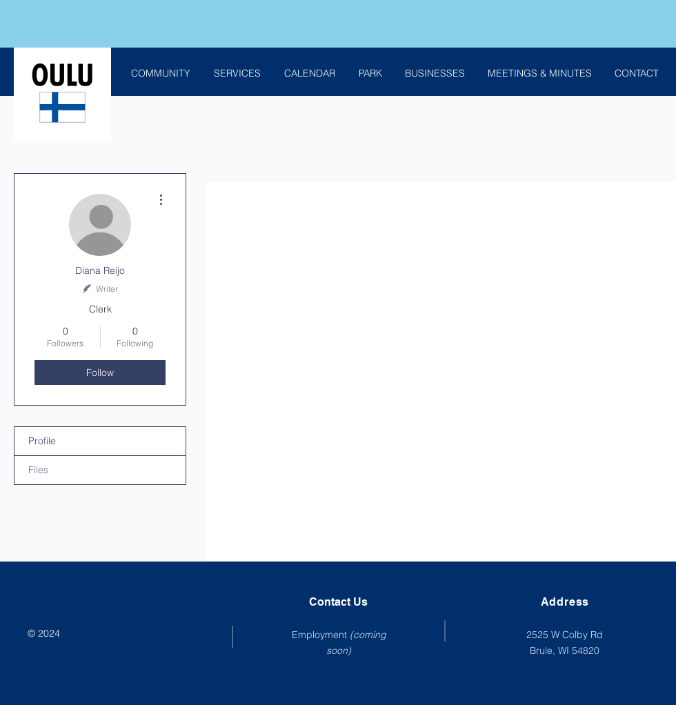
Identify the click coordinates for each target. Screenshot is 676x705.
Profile (42, 441)
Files (38, 470)
